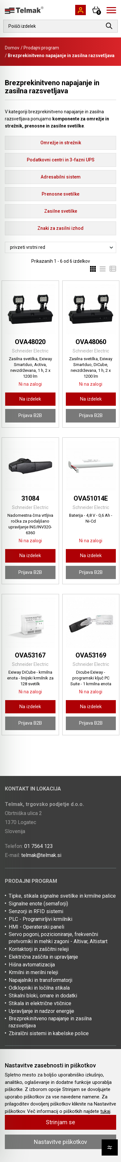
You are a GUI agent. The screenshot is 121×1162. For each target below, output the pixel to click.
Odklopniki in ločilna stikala (39, 988)
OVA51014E (91, 498)
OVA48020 (30, 342)
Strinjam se (60, 1122)
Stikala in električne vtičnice (40, 1003)
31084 (30, 498)
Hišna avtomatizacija (32, 965)
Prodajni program (41, 47)
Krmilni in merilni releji (33, 972)
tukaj (105, 1111)
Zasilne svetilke (60, 211)
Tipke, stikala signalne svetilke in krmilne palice (62, 896)
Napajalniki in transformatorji (40, 980)
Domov (12, 47)
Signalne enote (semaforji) (38, 904)
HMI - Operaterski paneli (36, 927)
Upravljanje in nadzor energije (41, 1011)
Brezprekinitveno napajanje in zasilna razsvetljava (50, 1022)
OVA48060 (91, 342)
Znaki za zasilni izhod (60, 228)
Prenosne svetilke (60, 194)
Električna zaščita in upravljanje (43, 957)
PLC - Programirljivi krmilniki (40, 919)
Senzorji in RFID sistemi (36, 911)
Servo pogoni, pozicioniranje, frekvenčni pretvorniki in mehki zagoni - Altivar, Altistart (58, 937)
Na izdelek (30, 399)
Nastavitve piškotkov (60, 1141)
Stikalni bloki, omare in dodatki (43, 996)
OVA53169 (91, 655)
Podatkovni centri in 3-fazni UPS (61, 159)
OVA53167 (30, 655)
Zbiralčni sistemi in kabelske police (49, 1033)
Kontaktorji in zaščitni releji (39, 949)
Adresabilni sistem (61, 176)
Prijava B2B (30, 415)
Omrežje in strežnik (60, 142)
